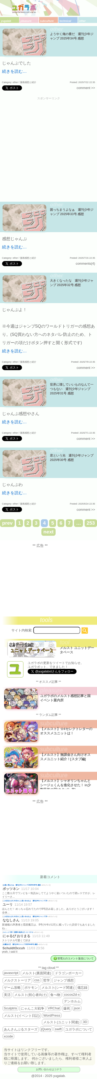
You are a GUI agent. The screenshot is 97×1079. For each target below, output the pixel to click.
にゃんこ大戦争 (32, 1008)
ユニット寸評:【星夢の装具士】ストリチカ (18, 932)
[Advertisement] (48, 149)
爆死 (66, 1008)
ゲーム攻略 (12, 987)
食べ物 (55, 995)
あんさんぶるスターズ (21, 1029)
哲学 (46, 980)
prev (7, 523)
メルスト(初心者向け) (30, 995)
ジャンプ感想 (64, 980)
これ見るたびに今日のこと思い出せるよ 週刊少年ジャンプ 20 (25, 901)
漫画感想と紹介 (28, 82)
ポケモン (31, 987)
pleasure (26, 21)
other (82, 21)
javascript (11, 973)
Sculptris (10, 1008)
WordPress (51, 1015)
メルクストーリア (17, 980)
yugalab (6, 21)
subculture (47, 21)
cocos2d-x (72, 994)
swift (58, 1029)
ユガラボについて (78, 1029)
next (48, 531)
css (37, 980)
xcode (8, 1036)
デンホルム (72, 1001)
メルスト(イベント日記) (22, 1016)
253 (91, 523)
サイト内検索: (22, 630)
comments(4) (85, 263)
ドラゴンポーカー (68, 973)
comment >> (86, 88)
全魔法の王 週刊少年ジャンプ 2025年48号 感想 (20, 944)
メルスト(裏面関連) (36, 973)
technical (65, 21)
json (77, 1008)
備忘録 (82, 987)
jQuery (46, 1029)
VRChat (54, 1008)
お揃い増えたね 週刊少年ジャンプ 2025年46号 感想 (22, 885)
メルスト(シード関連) (57, 987)
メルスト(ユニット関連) (61, 1022)
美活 (7, 995)
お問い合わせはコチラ (49, 1069)
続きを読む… (14, 71)
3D (85, 1022)
